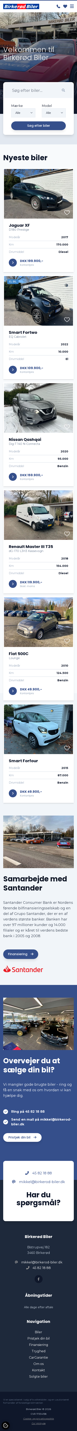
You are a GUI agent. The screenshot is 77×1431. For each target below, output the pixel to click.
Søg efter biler (38, 127)
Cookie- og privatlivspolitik (38, 1418)
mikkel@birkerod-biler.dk (38, 1183)
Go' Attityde (39, 1423)
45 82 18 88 (38, 1174)
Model (47, 107)
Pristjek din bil (22, 1138)
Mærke (17, 107)
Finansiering (20, 955)
